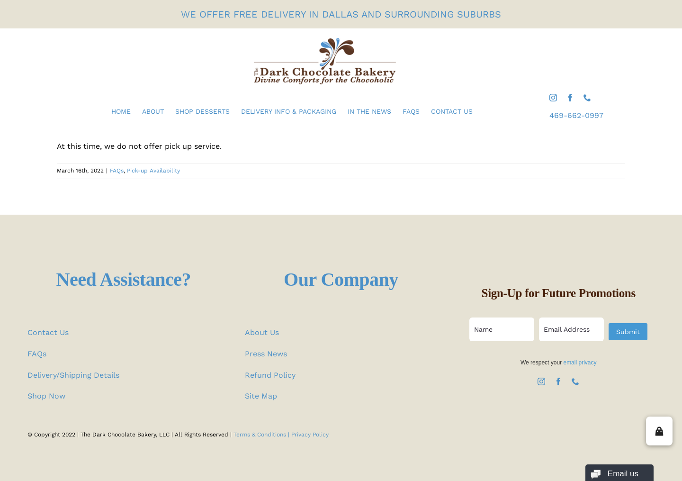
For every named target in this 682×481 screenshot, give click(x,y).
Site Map (261, 395)
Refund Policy (270, 375)
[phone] (587, 97)
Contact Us (48, 332)
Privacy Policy (310, 434)
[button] (659, 431)
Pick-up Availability (153, 170)
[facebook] (570, 97)
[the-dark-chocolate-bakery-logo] (325, 41)
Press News (266, 353)
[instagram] (553, 97)
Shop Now (46, 395)
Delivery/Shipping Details (73, 375)
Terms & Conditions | (262, 434)
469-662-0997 (576, 115)
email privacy (579, 362)
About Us (262, 332)
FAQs (117, 170)
